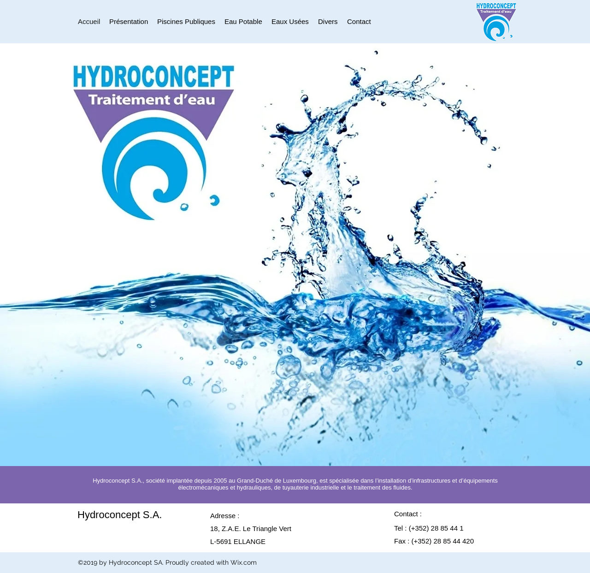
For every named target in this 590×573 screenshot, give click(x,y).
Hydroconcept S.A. (119, 514)
